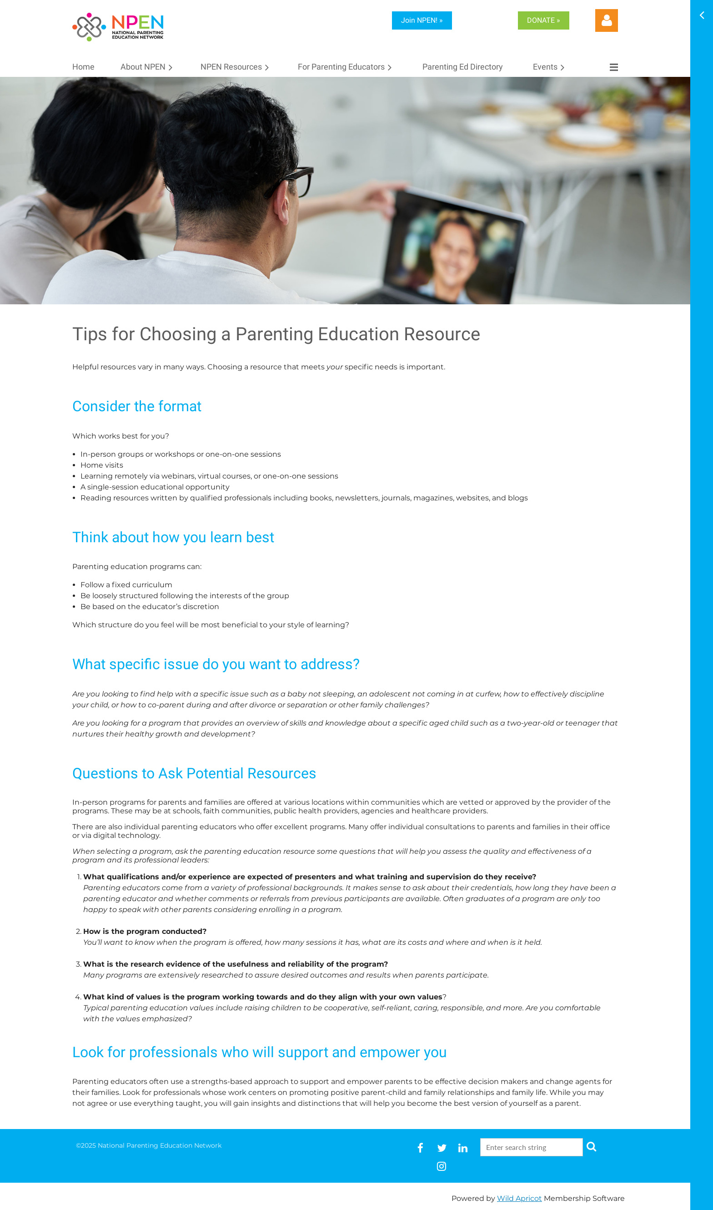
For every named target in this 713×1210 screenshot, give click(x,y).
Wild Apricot (519, 1198)
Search (591, 1146)
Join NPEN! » (422, 20)
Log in (606, 20)
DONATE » (543, 20)
